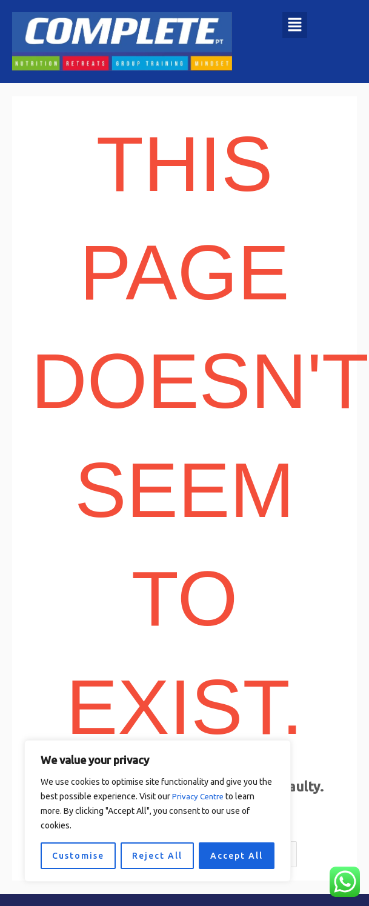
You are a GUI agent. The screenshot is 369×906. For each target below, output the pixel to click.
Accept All (236, 856)
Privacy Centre (199, 796)
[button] (294, 25)
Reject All (157, 856)
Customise (78, 856)
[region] (157, 811)
